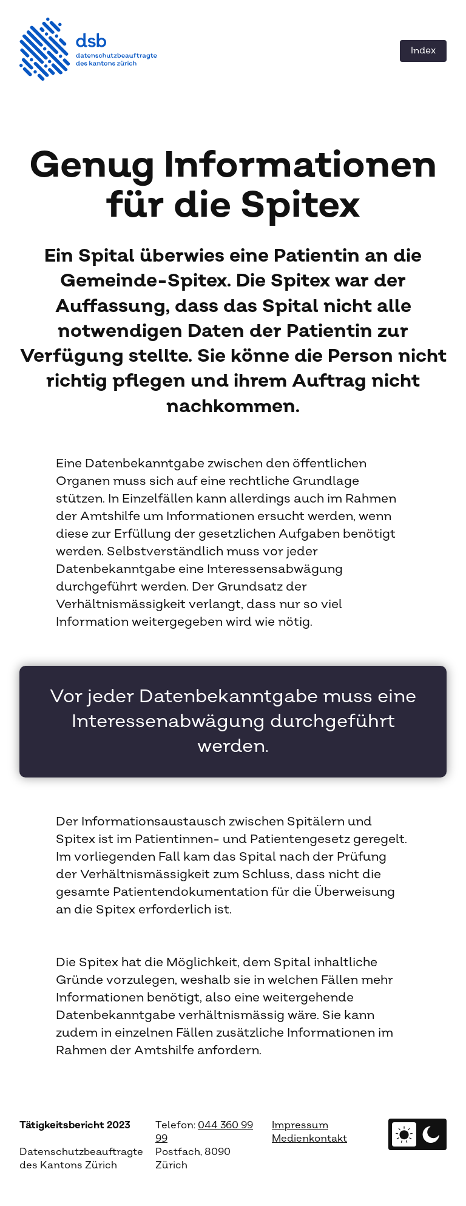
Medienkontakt (309, 1139)
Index (423, 50)
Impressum (300, 1125)
